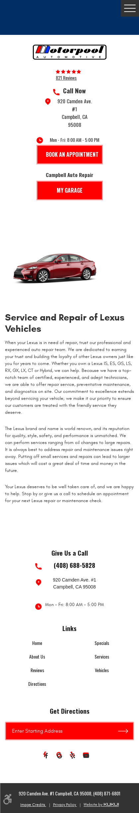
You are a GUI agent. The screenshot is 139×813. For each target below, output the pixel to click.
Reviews (37, 670)
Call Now (74, 90)
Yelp (73, 756)
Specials (102, 642)
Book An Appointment (72, 154)
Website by (101, 805)
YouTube (86, 756)
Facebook (46, 756)
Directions (37, 683)
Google (59, 756)
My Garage (70, 190)
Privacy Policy (65, 804)
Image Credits (33, 804)
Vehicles (102, 670)
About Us (37, 656)
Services (102, 656)
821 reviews (66, 77)
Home (37, 642)
